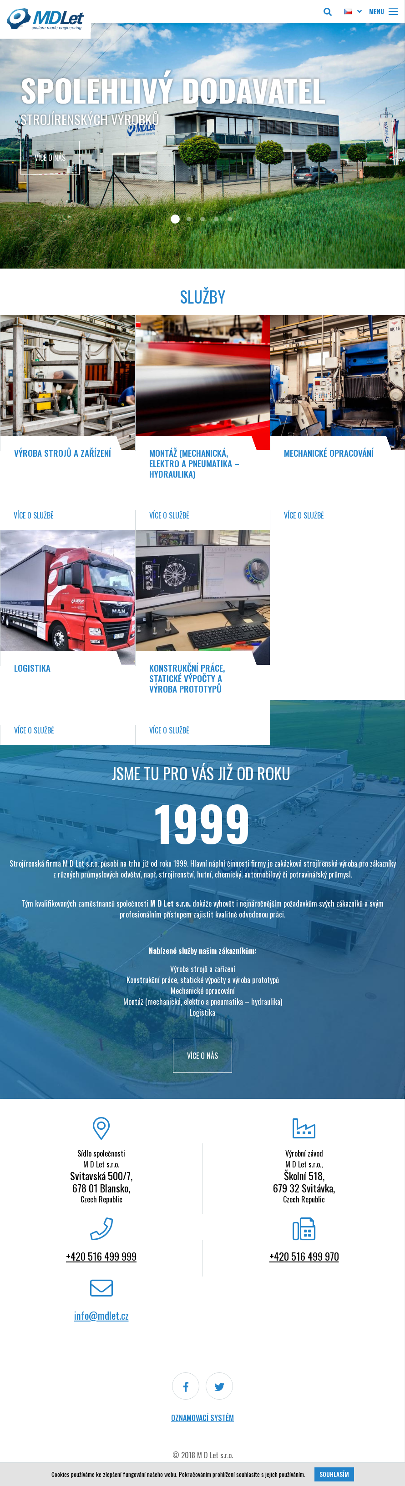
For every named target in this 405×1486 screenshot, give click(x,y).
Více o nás (50, 157)
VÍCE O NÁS (202, 1055)
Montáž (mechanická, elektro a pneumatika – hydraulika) (194, 463)
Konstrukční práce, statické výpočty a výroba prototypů (187, 678)
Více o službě (34, 515)
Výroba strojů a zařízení (62, 452)
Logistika (32, 667)
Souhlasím (334, 1474)
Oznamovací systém (202, 1417)
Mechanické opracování (329, 452)
